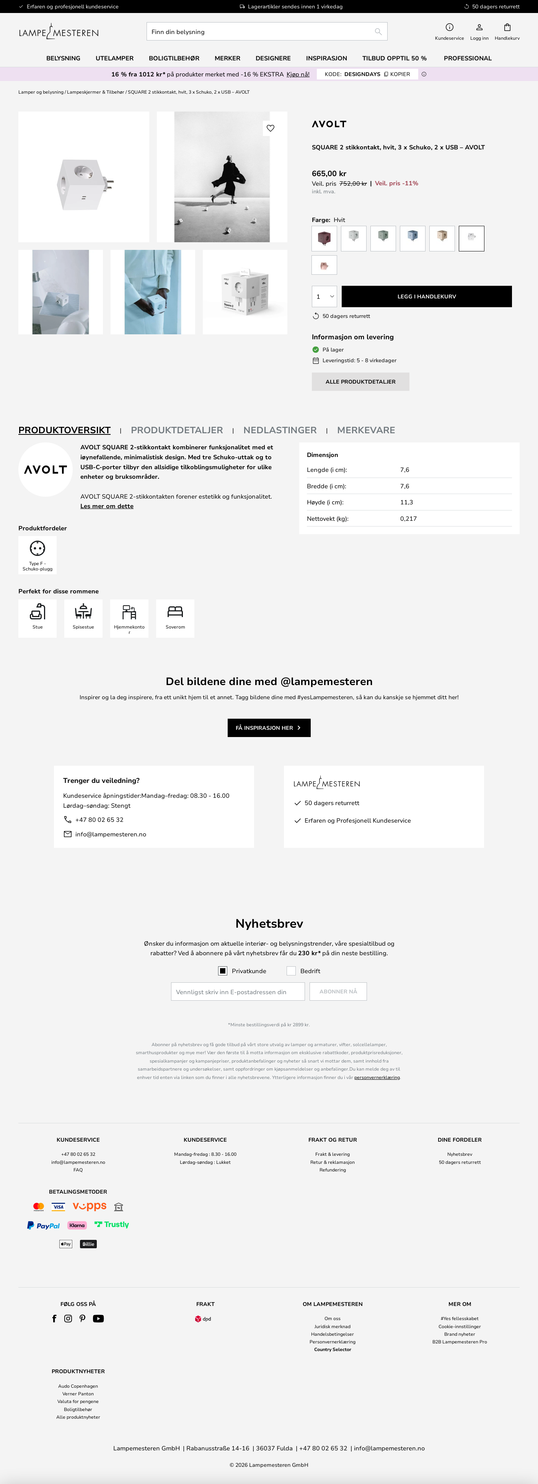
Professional (468, 58)
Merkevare (366, 430)
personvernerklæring (377, 1077)
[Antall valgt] (324, 296)
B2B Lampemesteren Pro (459, 1341)
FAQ (78, 1169)
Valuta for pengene (78, 1401)
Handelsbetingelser (332, 1334)
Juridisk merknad (333, 1326)
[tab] (70, 430)
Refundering (333, 1169)
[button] (60, 292)
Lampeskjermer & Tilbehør (95, 92)
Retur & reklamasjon (332, 1162)
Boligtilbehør (78, 1409)
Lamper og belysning (41, 92)
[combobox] (267, 31)
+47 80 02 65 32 (99, 819)
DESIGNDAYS (367, 74)
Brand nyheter (459, 1334)
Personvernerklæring (332, 1341)
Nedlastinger (280, 430)
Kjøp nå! (298, 74)
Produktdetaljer (177, 430)
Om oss (332, 1318)
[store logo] (58, 31)
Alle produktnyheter (78, 1417)
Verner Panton (78, 1393)
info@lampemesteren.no (110, 834)
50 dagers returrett (460, 1162)
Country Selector (332, 1349)
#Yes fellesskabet (460, 1318)
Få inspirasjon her (264, 727)
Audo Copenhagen (78, 1386)
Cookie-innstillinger (460, 1326)
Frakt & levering (332, 1154)
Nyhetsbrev (459, 1154)
